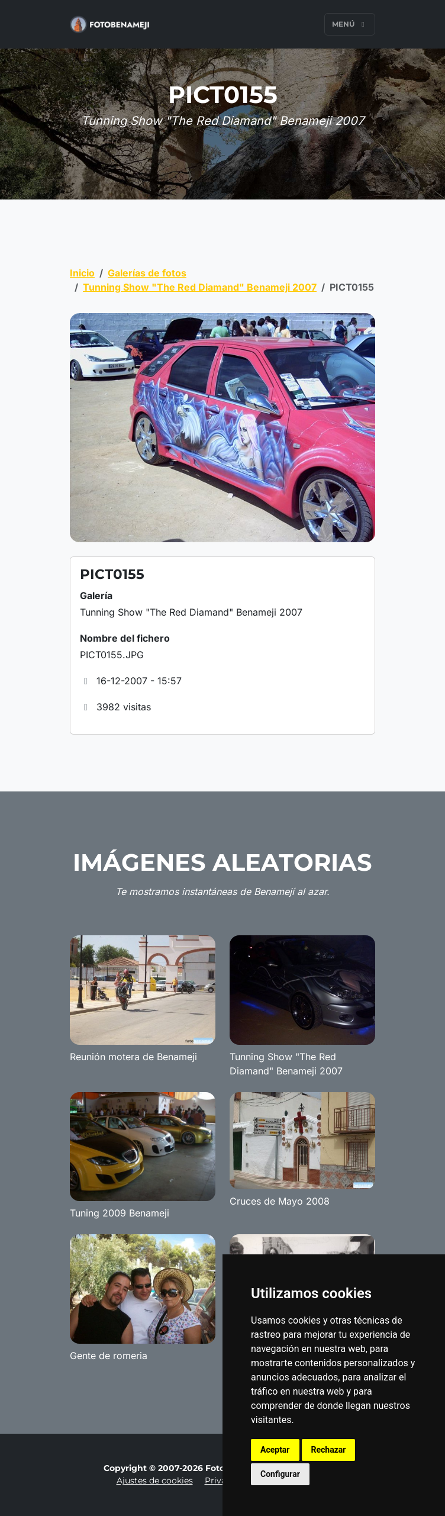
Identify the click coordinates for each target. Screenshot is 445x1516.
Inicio (82, 273)
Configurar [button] (280, 1474)
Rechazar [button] (328, 1449)
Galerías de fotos (147, 273)
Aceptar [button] (275, 1449)
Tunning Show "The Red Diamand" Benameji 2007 (200, 287)
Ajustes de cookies (155, 1480)
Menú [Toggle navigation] (349, 24)
